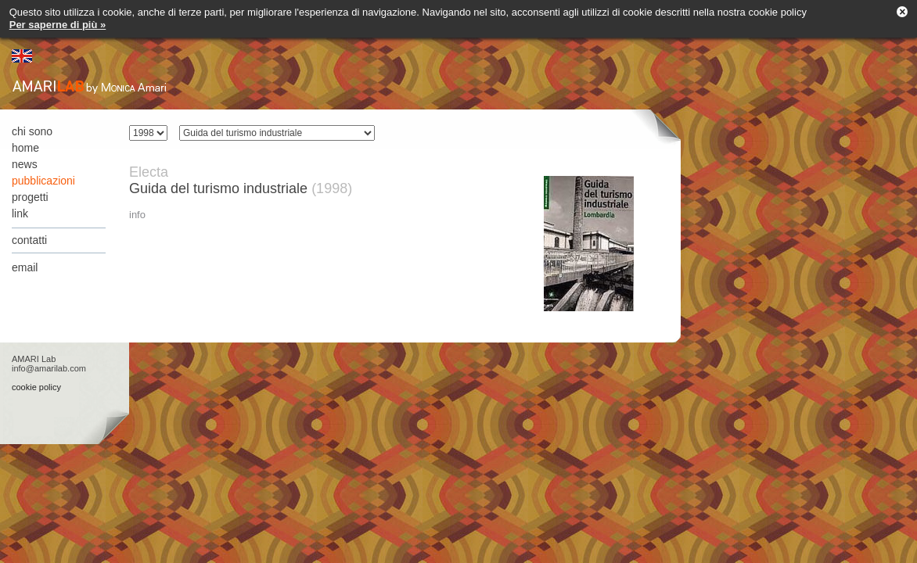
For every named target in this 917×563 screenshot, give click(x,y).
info (137, 215)
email (25, 267)
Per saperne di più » (57, 24)
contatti (29, 240)
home (25, 148)
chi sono (32, 131)
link (20, 213)
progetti (30, 197)
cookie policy (36, 387)
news (25, 164)
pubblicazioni (43, 180)
